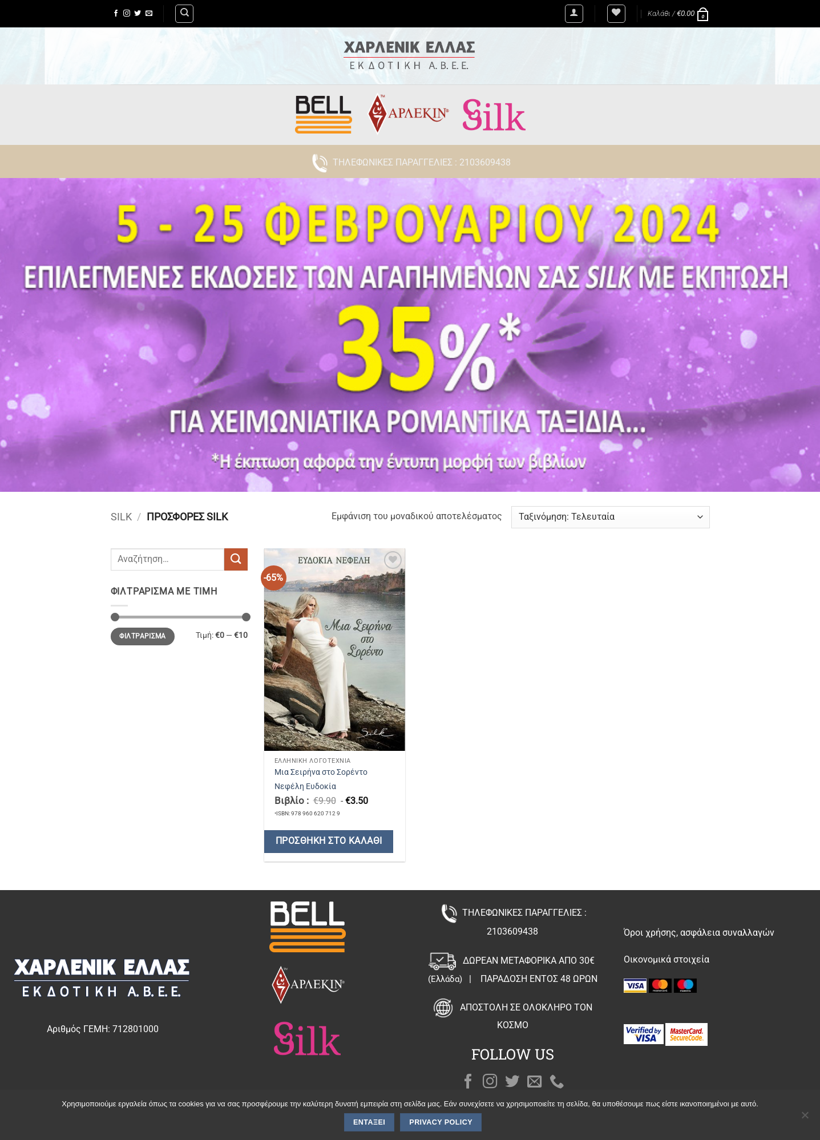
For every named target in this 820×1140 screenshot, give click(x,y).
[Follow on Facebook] (115, 14)
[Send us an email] (149, 14)
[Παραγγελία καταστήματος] (610, 517)
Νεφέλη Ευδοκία (305, 786)
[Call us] (557, 1082)
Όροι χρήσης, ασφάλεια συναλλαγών (699, 932)
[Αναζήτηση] (184, 14)
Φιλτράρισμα (142, 636)
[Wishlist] (616, 14)
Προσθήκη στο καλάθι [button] (329, 841)
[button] (574, 14)
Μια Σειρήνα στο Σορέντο (320, 772)
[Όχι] (804, 1118)
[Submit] (235, 559)
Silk (121, 517)
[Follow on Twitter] (137, 14)
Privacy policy (440, 1122)
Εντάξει (369, 1122)
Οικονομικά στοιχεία (666, 959)
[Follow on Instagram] (126, 14)
